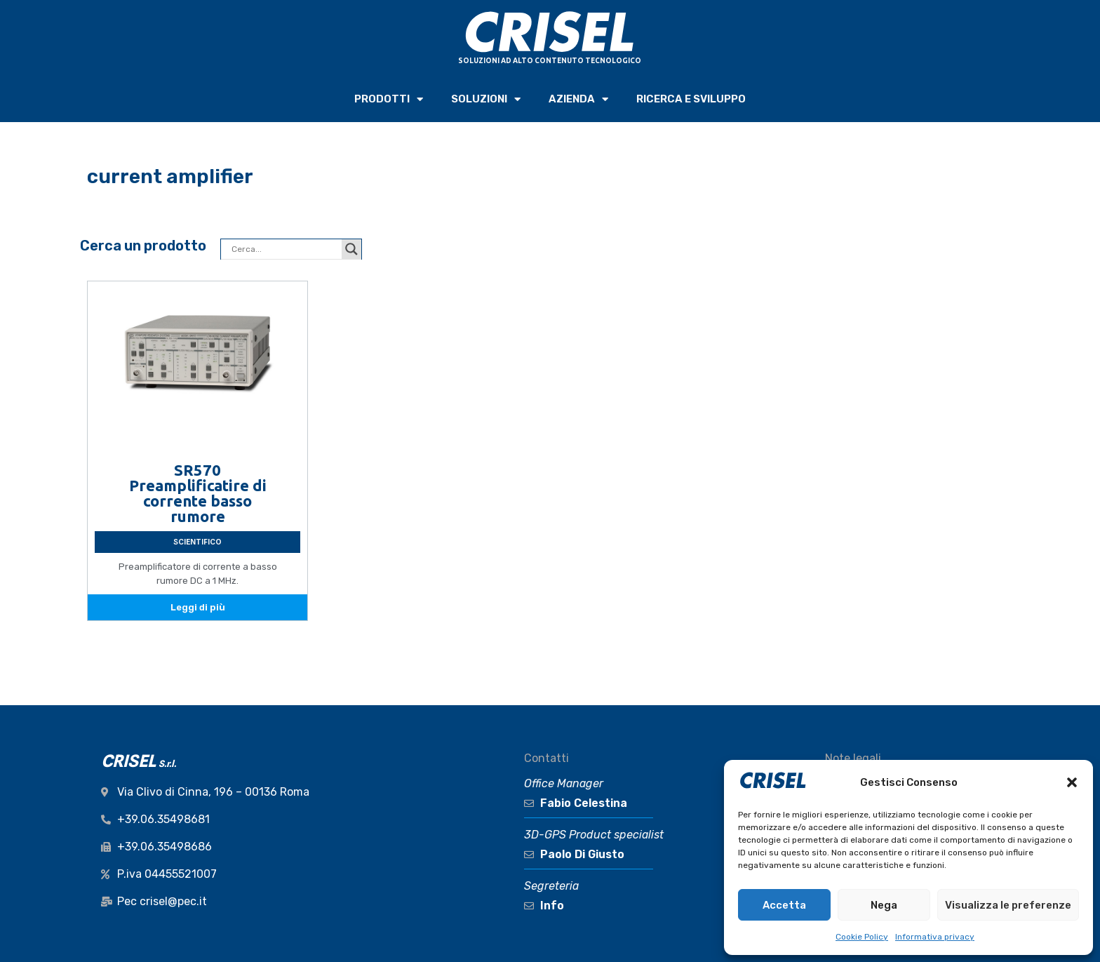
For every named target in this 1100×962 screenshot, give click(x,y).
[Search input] (285, 249)
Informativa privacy (934, 937)
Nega (884, 905)
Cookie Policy (862, 937)
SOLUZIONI (486, 99)
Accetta (784, 905)
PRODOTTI (388, 99)
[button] (1072, 782)
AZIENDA (578, 99)
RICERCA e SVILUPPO (691, 99)
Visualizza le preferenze (1008, 905)
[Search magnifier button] (351, 249)
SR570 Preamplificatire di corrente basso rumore (198, 493)
